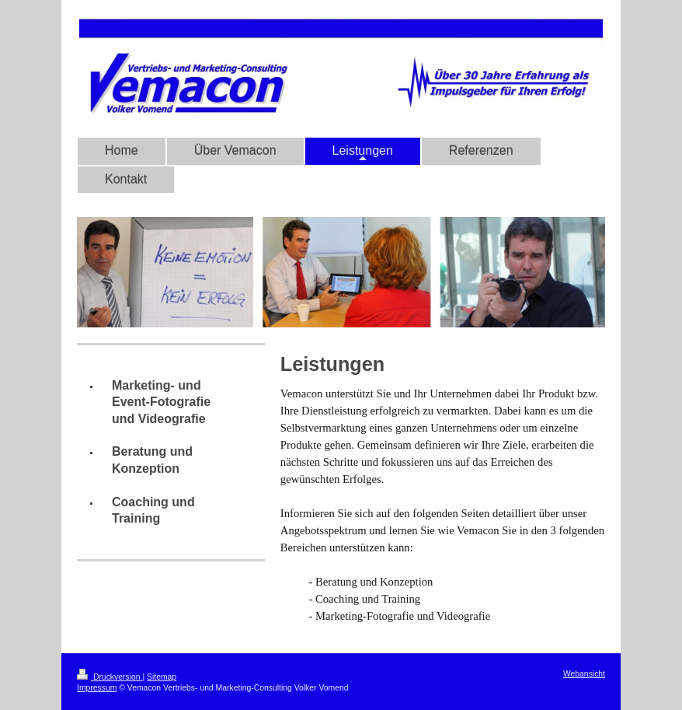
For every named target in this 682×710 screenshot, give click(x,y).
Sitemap (161, 677)
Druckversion (109, 677)
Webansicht (584, 674)
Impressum (97, 688)
